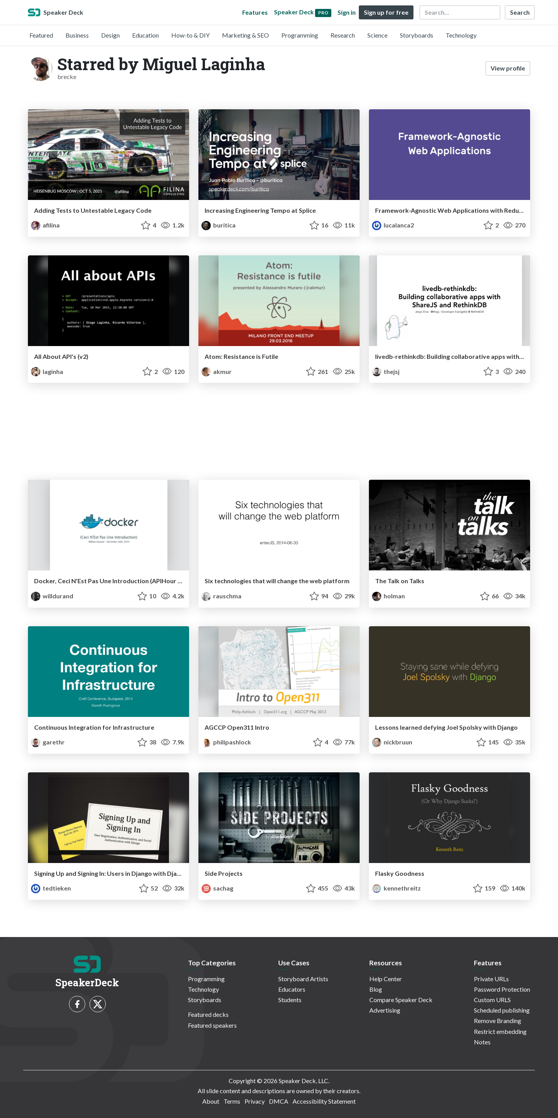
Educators (291, 989)
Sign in (347, 12)
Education (145, 35)
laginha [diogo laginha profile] (47, 371)
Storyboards (416, 35)
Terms (232, 1101)
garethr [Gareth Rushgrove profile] (48, 742)
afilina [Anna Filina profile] (45, 225)
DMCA (278, 1101)
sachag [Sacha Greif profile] (217, 888)
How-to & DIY (190, 35)
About (210, 1101)
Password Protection (502, 989)
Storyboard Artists (303, 978)
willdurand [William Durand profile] (52, 595)
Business (77, 35)
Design (110, 35)
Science (377, 35)
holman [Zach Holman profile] (388, 595)
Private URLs (491, 978)
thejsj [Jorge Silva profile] (386, 371)
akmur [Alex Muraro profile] (217, 371)
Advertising (384, 1010)
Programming (299, 35)
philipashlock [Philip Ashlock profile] (226, 742)
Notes (482, 1042)
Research (343, 35)
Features (255, 12)
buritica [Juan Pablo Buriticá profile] (219, 225)
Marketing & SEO (245, 35)
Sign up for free (386, 12)
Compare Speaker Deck (400, 999)
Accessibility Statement (324, 1101)
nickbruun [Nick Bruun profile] (392, 742)
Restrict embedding (500, 1031)
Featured (41, 35)
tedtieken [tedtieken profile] (51, 888)
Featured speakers (212, 1025)
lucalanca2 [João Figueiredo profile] (393, 225)
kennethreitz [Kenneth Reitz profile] (396, 888)
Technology (461, 35)
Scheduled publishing (502, 1010)
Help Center (385, 978)
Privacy (255, 1101)
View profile (508, 68)
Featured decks (208, 1014)
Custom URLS (492, 999)
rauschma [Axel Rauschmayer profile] (221, 595)
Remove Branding (497, 1020)
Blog (375, 989)
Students (289, 999)
